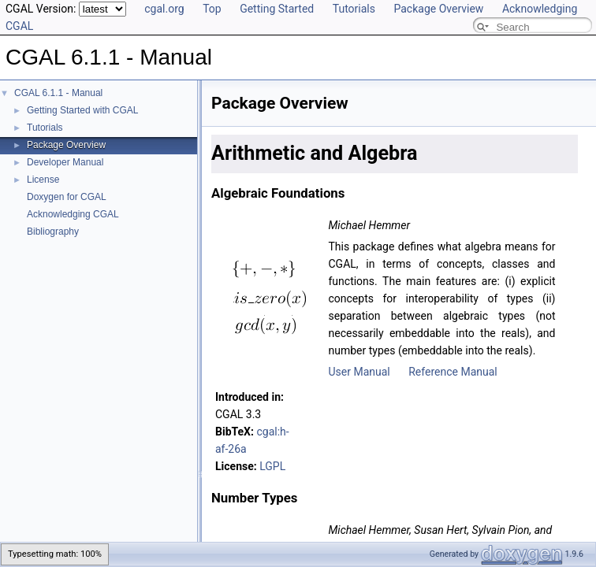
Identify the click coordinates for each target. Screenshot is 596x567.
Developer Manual (65, 162)
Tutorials (354, 8)
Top (212, 8)
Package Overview (438, 8)
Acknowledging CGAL (73, 214)
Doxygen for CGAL (66, 196)
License (43, 179)
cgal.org (164, 8)
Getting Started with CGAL (82, 110)
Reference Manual (452, 371)
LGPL (272, 466)
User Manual (358, 371)
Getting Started (277, 8)
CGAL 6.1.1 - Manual (58, 92)
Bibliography (53, 231)
